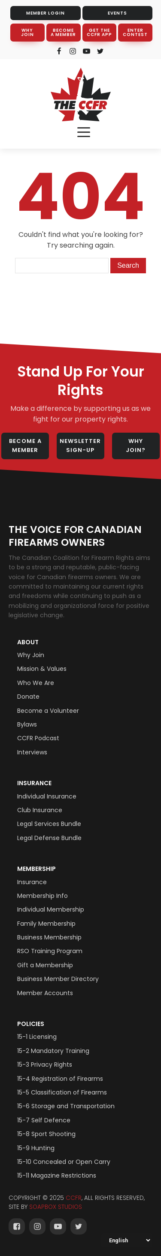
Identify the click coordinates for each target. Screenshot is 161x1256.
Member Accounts (45, 993)
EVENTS (117, 13)
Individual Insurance (46, 796)
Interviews (32, 752)
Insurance (34, 783)
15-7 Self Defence (43, 1120)
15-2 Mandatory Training (53, 1051)
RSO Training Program (49, 951)
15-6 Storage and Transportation (66, 1106)
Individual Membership (50, 909)
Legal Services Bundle (49, 823)
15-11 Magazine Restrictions (56, 1175)
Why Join (30, 655)
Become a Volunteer (48, 710)
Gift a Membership (45, 965)
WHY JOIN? (136, 445)
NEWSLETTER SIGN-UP (80, 445)
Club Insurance (39, 810)
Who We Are (35, 683)
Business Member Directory (58, 979)
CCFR (74, 1198)
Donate (28, 696)
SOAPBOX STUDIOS (55, 1207)
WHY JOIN (27, 32)
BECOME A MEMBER (63, 32)
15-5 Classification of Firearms (62, 1092)
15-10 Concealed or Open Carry (63, 1161)
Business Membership (49, 937)
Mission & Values (42, 668)
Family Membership (46, 923)
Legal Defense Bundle (49, 838)
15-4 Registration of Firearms (60, 1078)
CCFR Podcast (38, 738)
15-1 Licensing (37, 1036)
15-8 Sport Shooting (46, 1134)
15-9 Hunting (36, 1148)
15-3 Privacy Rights (44, 1064)
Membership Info (42, 895)
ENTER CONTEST (135, 32)
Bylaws (27, 724)
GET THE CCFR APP (99, 32)
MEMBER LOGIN (45, 13)
